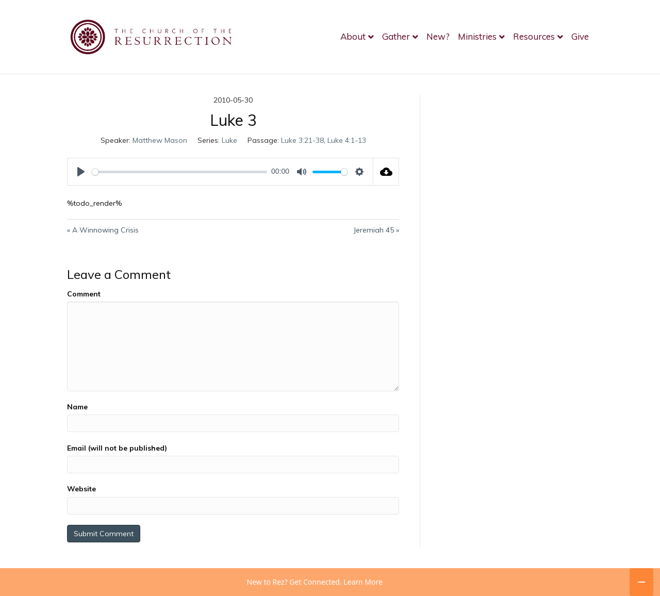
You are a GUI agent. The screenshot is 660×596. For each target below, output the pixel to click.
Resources (534, 36)
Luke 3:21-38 (302, 140)
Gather (396, 36)
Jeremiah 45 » (376, 230)
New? (438, 36)
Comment (84, 294)
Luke (229, 140)
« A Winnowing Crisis (103, 230)
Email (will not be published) (117, 448)
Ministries (477, 36)
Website (81, 488)
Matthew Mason (160, 140)
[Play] (81, 171)
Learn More (363, 582)
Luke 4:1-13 (346, 140)
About (353, 36)
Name (77, 406)
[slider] (179, 172)
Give (580, 36)
